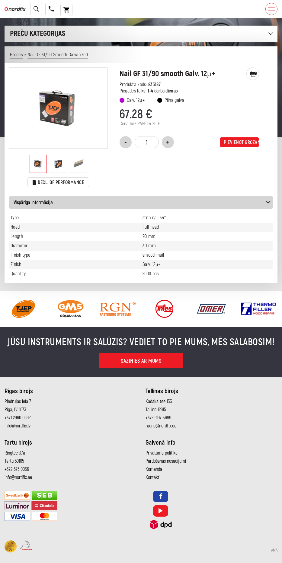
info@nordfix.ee (18, 477)
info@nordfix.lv (17, 426)
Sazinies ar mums (141, 361)
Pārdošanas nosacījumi (166, 461)
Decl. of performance (58, 183)
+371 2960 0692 (17, 418)
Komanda (154, 469)
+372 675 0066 (17, 469)
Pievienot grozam (241, 142)
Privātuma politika (162, 453)
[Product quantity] (147, 142)
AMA (274, 550)
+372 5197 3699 (158, 418)
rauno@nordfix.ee (161, 426)
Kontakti (153, 477)
